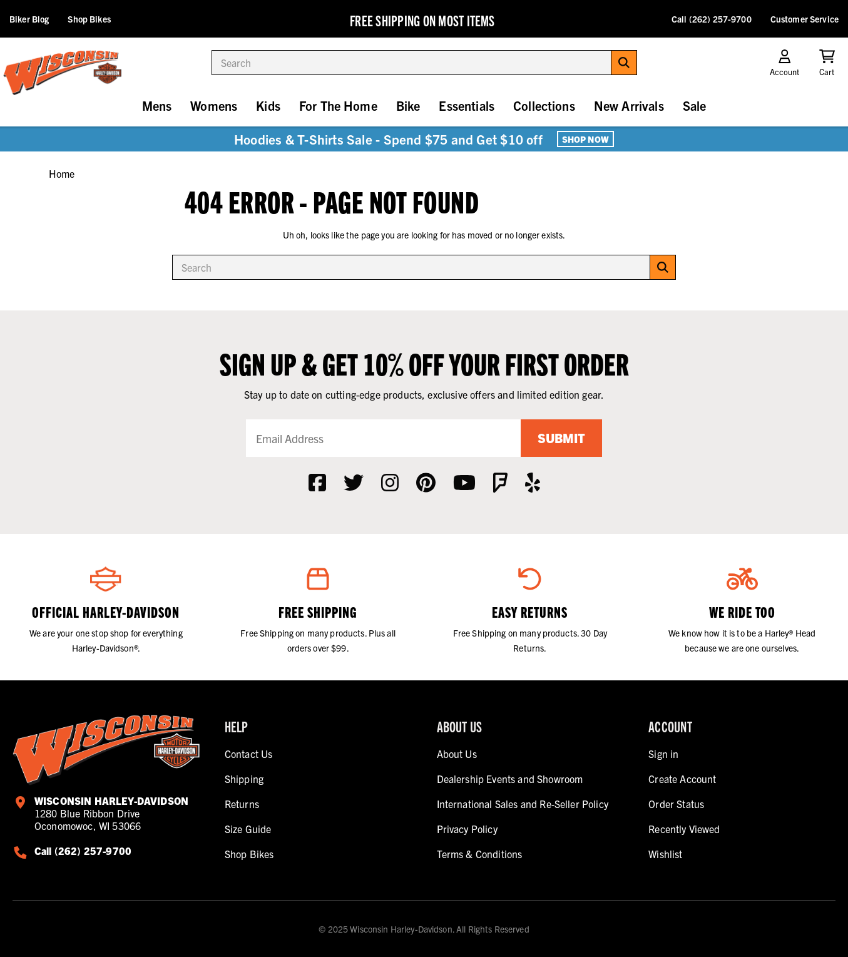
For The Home (338, 105)
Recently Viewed (684, 828)
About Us (457, 753)
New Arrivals (629, 105)
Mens (157, 105)
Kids (268, 105)
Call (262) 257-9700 (712, 18)
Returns (242, 803)
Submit (561, 438)
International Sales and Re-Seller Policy (522, 803)
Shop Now (585, 139)
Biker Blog (29, 18)
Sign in (663, 753)
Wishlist (665, 853)
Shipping (244, 778)
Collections (544, 105)
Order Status (676, 803)
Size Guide (248, 828)
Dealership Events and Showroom (510, 778)
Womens (213, 105)
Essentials (466, 105)
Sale (695, 105)
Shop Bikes (89, 18)
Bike (408, 105)
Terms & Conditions (480, 853)
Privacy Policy (467, 828)
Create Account (682, 778)
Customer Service (804, 18)
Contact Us (249, 753)
